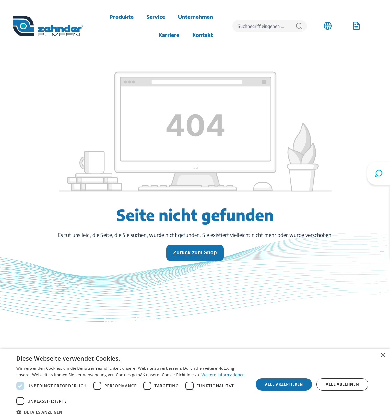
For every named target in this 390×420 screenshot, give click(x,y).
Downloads (215, 335)
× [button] (382, 355)
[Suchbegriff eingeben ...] (261, 26)
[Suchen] (299, 26)
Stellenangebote (317, 344)
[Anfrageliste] (356, 26)
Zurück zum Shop (195, 252)
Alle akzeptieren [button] (284, 384)
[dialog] (195, 384)
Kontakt (211, 344)
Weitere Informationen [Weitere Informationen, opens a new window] (223, 375)
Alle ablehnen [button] (342, 384)
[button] (131, 412)
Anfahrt (308, 335)
